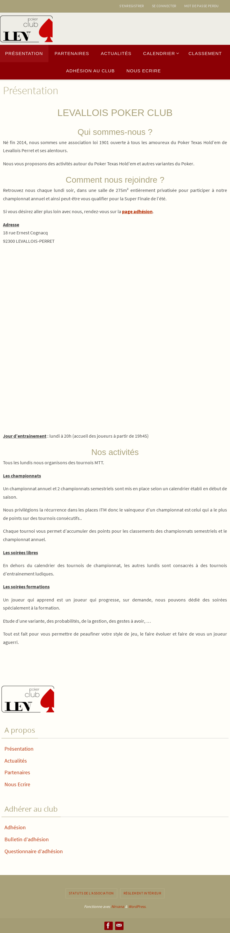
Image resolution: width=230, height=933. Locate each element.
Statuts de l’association (91, 893)
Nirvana (117, 906)
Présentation (18, 748)
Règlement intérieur (143, 893)
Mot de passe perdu (201, 6)
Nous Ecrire (17, 784)
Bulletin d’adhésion (26, 839)
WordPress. (137, 906)
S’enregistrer (131, 6)
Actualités (15, 760)
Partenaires (17, 772)
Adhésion (15, 827)
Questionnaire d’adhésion (33, 851)
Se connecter (164, 6)
